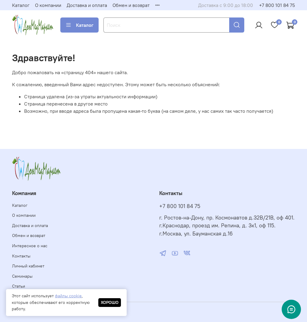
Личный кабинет (28, 266)
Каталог (21, 5)
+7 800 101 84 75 (277, 5)
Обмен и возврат (131, 5)
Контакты (21, 256)
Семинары (22, 276)
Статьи (18, 286)
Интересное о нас (29, 245)
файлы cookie (68, 295)
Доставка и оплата (87, 5)
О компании (48, 5)
